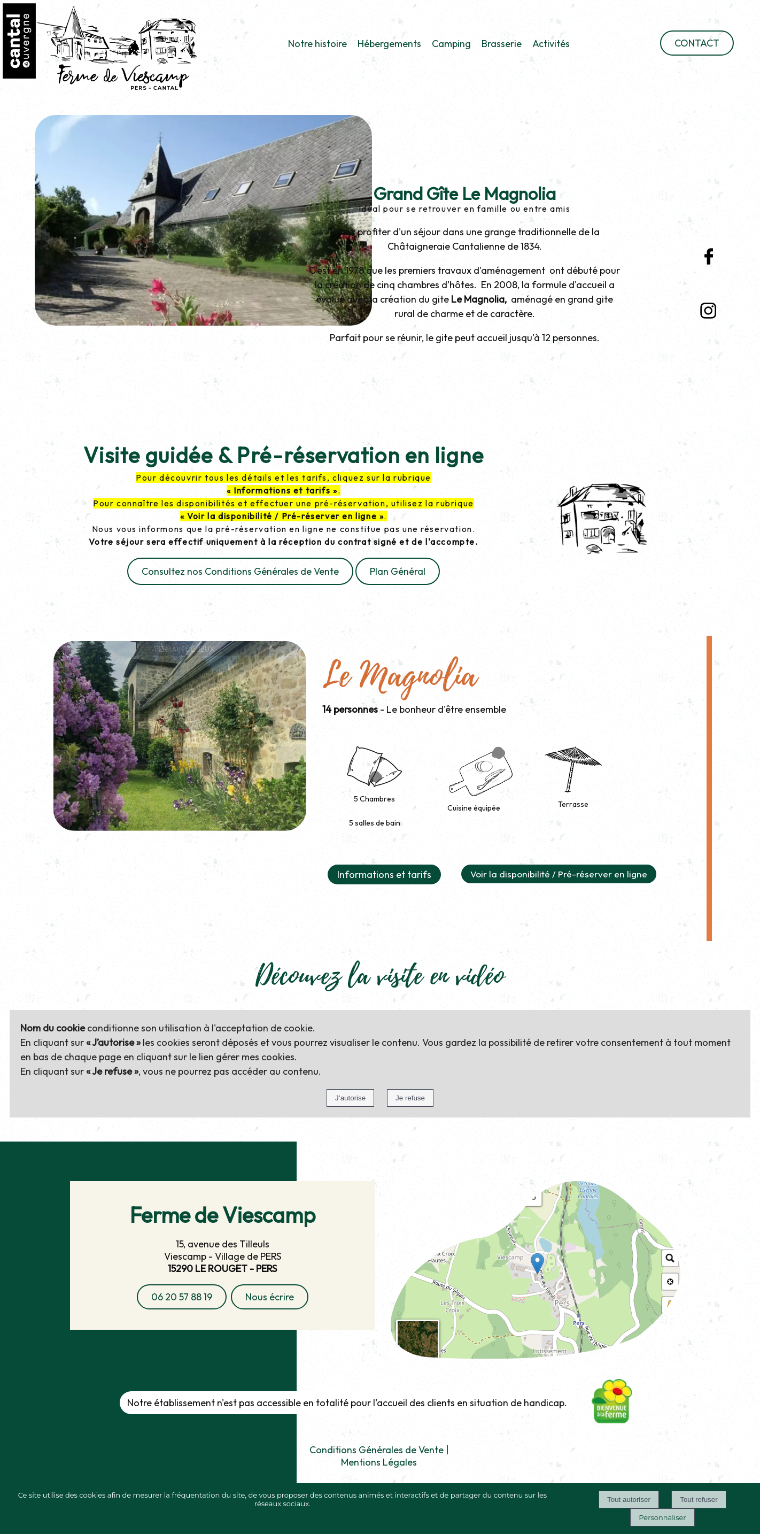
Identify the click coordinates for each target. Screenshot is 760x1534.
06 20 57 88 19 (181, 1297)
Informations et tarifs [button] (384, 874)
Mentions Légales (379, 1462)
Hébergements (389, 43)
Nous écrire (269, 1297)
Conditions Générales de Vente (376, 1450)
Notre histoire (317, 43)
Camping (451, 43)
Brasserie (502, 43)
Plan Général (397, 571)
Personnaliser (662, 1517)
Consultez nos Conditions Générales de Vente (240, 571)
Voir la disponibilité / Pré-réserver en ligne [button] (558, 874)
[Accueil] (105, 49)
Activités (551, 43)
